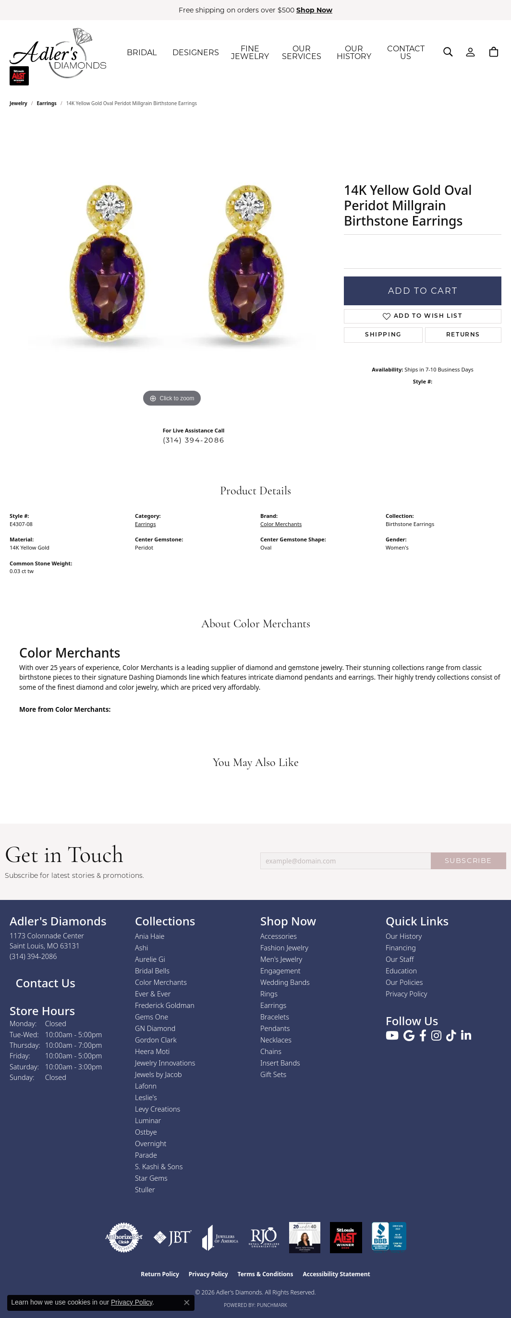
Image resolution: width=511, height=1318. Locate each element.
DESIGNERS (195, 52)
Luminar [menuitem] (148, 1120)
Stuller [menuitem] (145, 1189)
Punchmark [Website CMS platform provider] (272, 1305)
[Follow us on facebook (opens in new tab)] (422, 1036)
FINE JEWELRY (250, 52)
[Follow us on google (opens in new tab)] (408, 1036)
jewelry (18, 103)
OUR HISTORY (354, 52)
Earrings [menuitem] (273, 1005)
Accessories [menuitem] (278, 936)
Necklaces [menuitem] (276, 1039)
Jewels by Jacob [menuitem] (158, 1074)
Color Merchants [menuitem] (161, 982)
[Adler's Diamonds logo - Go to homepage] (58, 52)
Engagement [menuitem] (280, 970)
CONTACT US (406, 52)
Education (401, 970)
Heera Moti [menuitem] (152, 1051)
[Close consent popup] (187, 1303)
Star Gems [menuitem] (151, 1178)
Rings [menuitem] (269, 993)
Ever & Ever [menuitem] (152, 993)
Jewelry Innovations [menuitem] (165, 1062)
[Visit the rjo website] (264, 1237)
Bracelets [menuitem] (274, 1016)
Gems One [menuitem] (151, 1016)
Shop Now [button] (314, 10)
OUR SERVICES (301, 52)
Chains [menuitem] (270, 1051)
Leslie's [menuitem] (146, 1097)
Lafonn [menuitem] (146, 1085)
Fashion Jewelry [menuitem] (284, 947)
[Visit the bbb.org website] (389, 1237)
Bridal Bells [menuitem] (152, 970)
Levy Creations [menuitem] (157, 1109)
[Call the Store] (33, 956)
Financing (401, 947)
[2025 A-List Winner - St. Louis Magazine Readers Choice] (346, 1237)
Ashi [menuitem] (141, 947)
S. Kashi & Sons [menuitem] (158, 1166)
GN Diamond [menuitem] (155, 1028)
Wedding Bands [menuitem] (285, 982)
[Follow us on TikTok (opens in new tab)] (451, 1036)
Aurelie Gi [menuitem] (150, 959)
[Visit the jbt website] (173, 1237)
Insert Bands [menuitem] (280, 1062)
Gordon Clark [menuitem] (156, 1039)
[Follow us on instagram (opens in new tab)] (436, 1036)
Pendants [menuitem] (275, 1028)
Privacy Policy (406, 993)
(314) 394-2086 (193, 440)
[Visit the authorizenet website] (124, 1237)
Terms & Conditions (265, 1274)
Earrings (47, 103)
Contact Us (43, 983)
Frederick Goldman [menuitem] (165, 1005)
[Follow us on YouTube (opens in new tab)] (392, 1036)
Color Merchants (281, 523)
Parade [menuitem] (146, 1155)
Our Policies (404, 982)
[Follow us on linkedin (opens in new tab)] (466, 1036)
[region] (172, 265)
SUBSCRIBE (468, 860)
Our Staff (400, 959)
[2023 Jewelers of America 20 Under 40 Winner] (304, 1237)
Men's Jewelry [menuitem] (281, 959)
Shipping (383, 335)
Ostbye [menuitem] (146, 1132)
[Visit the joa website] (220, 1237)
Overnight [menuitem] (150, 1143)
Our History (404, 936)
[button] (448, 52)
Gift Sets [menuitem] (273, 1074)
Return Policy (160, 1274)
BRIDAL (142, 52)
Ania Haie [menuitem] (150, 936)
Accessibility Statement (336, 1274)
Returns (463, 335)
